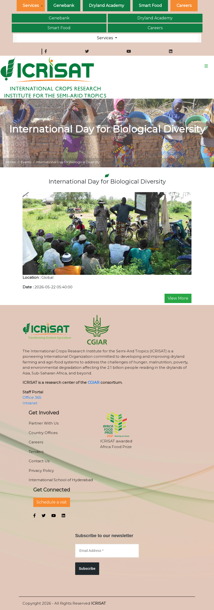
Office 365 (32, 397)
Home (11, 162)
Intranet (30, 403)
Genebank (63, 5)
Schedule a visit (51, 502)
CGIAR (93, 382)
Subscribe (87, 568)
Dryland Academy (106, 5)
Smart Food (150, 5)
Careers (184, 5)
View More (178, 298)
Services (31, 5)
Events (26, 162)
